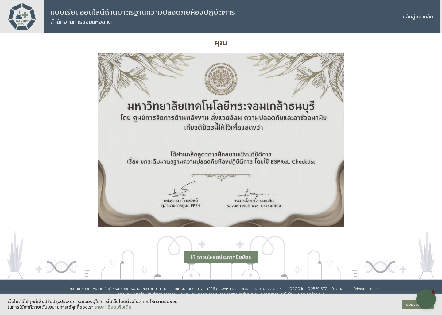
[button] (426, 299)
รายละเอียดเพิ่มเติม (113, 307)
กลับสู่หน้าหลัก (418, 16)
